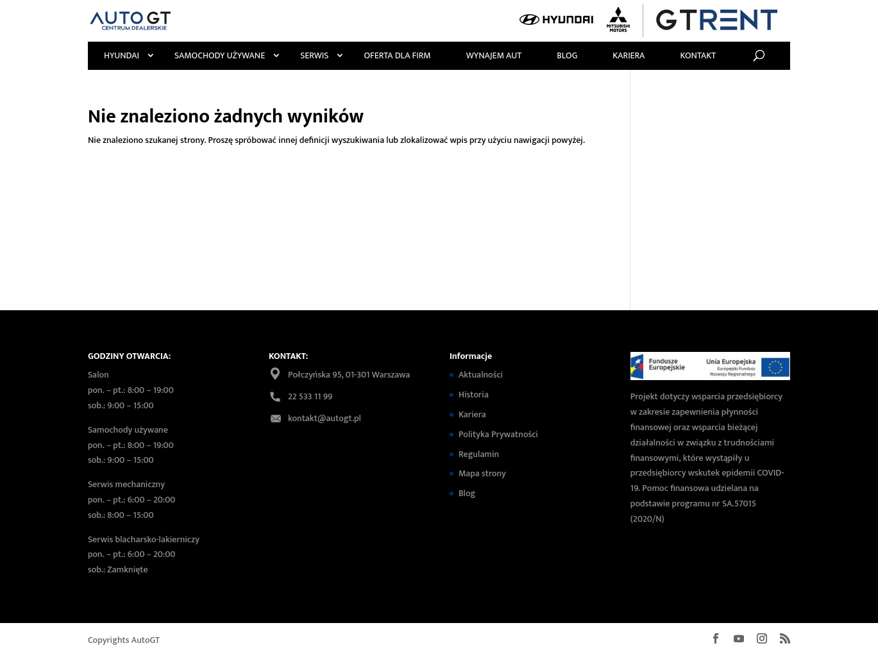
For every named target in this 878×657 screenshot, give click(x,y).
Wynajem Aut (494, 55)
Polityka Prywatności (498, 434)
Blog (567, 55)
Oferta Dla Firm (397, 55)
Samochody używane (219, 55)
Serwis (314, 55)
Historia (474, 394)
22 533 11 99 (310, 396)
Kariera (628, 55)
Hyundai (121, 55)
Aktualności (481, 374)
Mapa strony (482, 473)
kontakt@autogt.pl (324, 418)
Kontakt (698, 55)
